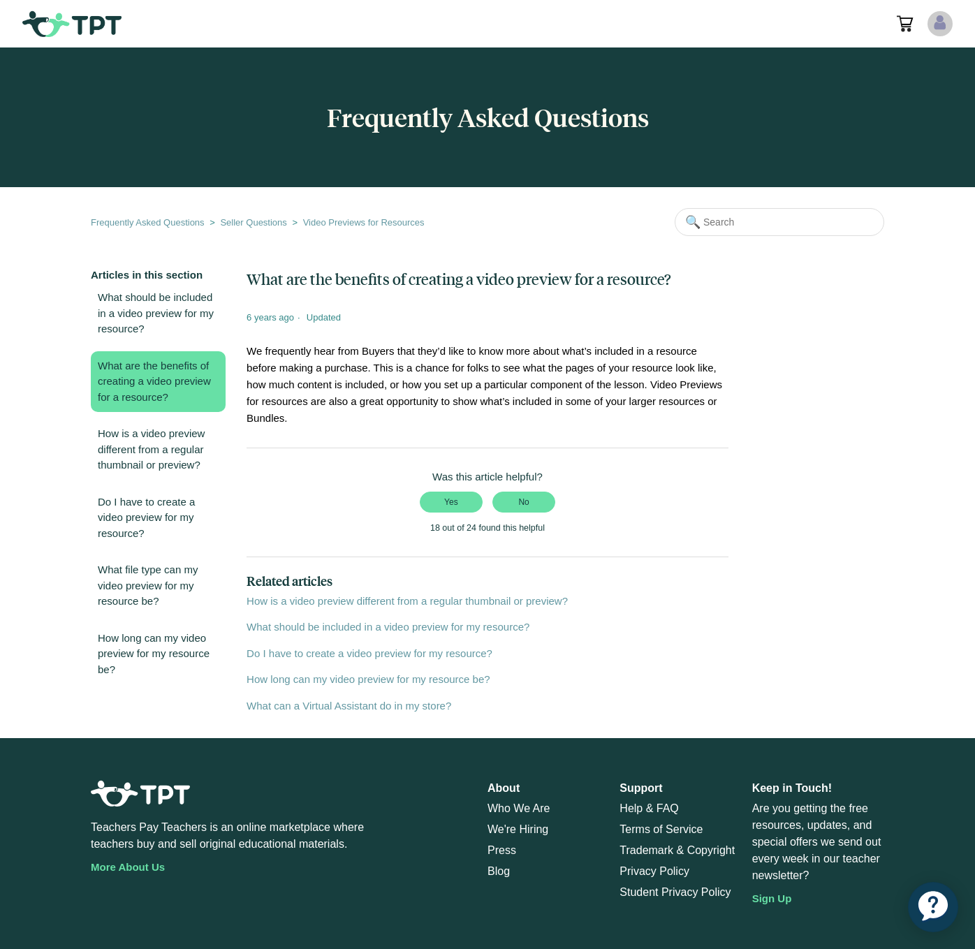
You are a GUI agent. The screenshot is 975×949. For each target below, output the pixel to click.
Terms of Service (661, 829)
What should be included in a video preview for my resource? (156, 312)
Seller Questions (253, 222)
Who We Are (519, 808)
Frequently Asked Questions (148, 222)
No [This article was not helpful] (523, 502)
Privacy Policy (654, 871)
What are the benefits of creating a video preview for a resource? (154, 381)
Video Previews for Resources (364, 222)
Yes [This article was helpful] (451, 502)
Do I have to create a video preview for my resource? (146, 517)
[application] (933, 907)
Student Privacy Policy (675, 892)
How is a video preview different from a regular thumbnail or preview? (151, 449)
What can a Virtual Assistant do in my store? (349, 706)
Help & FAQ (649, 808)
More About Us (128, 867)
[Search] (779, 222)
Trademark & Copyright (677, 850)
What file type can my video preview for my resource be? (148, 585)
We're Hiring (518, 829)
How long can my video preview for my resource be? (154, 653)
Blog (499, 871)
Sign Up (772, 898)
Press (502, 850)
